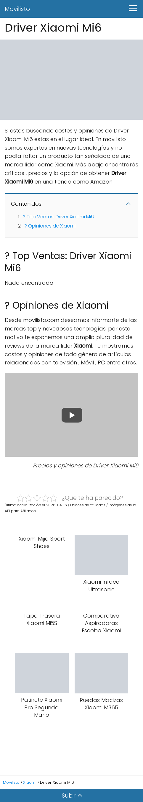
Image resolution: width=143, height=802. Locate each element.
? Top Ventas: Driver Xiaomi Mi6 (58, 216)
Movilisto (17, 9)
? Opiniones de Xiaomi (49, 225)
